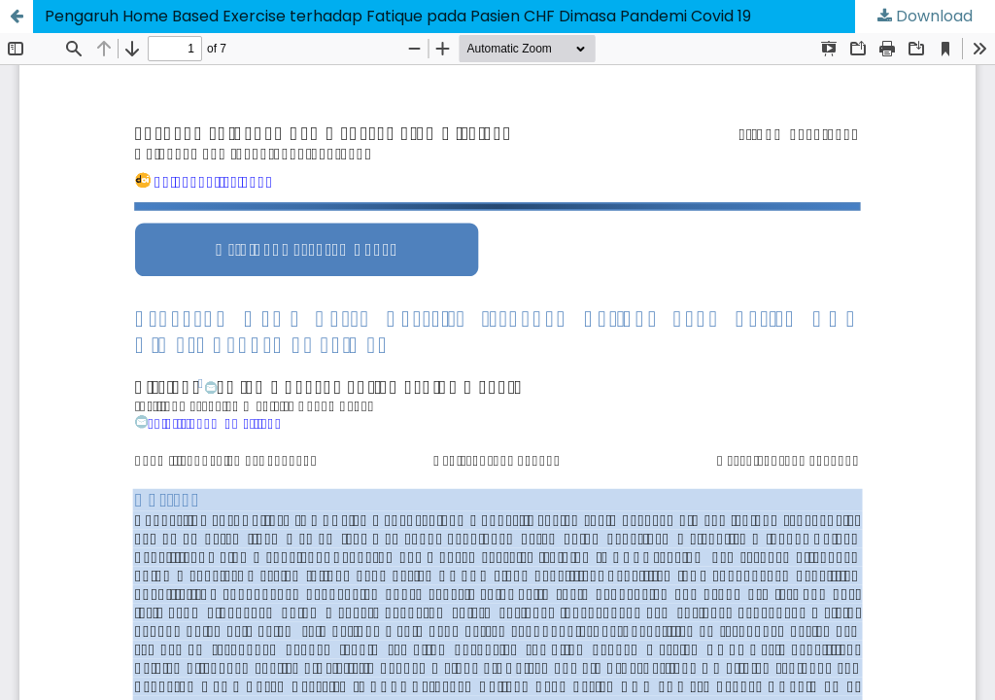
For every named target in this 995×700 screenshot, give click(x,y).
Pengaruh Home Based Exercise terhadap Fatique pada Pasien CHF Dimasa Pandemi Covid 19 (398, 16)
